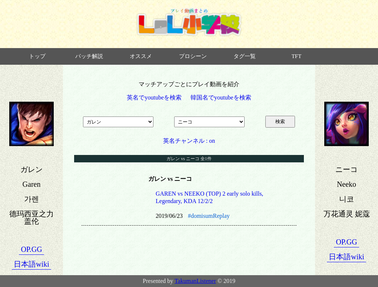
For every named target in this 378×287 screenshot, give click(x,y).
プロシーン (193, 56)
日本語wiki (31, 264)
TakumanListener (195, 281)
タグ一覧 (244, 56)
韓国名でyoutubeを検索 (220, 97)
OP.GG (31, 249)
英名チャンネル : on (189, 141)
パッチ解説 (89, 56)
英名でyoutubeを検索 (154, 97)
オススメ (141, 56)
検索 (280, 121)
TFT (297, 56)
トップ (37, 56)
